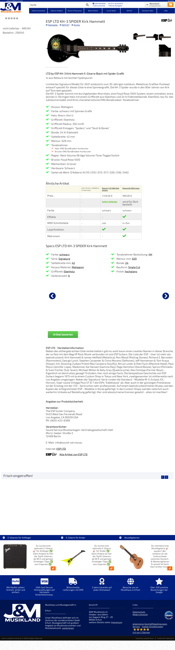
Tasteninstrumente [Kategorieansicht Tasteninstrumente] (38, 11)
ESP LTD (61, 448)
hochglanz (131, 271)
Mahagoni (78, 267)
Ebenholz (69, 271)
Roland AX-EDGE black (130, 188)
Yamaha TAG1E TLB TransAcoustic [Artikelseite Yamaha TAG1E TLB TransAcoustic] (109, 522)
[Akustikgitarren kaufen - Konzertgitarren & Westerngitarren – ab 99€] (169, 568)
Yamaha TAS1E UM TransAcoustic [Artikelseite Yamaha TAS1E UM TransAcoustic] (152, 522)
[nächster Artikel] (166, 296)
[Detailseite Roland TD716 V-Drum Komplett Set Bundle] (23, 502)
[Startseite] (14, 8)
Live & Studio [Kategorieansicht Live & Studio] (111, 11)
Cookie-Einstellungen (152, 626)
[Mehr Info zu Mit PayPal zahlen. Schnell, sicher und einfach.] (16, 587)
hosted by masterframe (145, 638)
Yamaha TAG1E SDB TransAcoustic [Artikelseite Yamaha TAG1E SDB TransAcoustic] (66, 522)
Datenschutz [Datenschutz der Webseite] (139, 612)
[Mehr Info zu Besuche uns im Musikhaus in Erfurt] (131, 586)
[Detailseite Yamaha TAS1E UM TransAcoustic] (152, 502)
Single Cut (134, 267)
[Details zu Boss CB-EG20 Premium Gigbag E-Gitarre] (124, 295)
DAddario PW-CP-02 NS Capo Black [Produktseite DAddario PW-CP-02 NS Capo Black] (60, 318)
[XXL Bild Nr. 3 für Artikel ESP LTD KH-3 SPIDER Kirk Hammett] (139, 37)
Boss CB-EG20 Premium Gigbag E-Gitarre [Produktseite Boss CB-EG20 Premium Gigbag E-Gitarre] (124, 318)
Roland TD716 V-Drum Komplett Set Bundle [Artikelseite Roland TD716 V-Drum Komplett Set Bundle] (23, 522)
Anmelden (171, 1)
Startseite (53, 25)
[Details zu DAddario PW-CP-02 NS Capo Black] (60, 295)
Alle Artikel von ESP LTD (73, 454)
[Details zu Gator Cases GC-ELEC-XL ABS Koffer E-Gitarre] (156, 295)
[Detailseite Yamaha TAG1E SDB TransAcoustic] (66, 502)
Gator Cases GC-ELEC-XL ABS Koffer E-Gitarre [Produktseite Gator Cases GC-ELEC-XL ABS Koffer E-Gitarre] (156, 318)
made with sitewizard (165, 638)
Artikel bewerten (63, 334)
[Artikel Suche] (57, 4)
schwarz (64, 254)
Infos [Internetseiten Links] (166, 11)
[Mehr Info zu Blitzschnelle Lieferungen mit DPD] (73, 586)
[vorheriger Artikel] (52, 296)
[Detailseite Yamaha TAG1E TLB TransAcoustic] (109, 502)
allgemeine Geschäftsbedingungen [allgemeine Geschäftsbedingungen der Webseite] (150, 624)
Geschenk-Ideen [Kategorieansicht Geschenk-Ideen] (147, 11)
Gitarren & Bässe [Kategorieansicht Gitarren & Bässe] (57, 11)
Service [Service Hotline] (136, 626)
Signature (64, 258)
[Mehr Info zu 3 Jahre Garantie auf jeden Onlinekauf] (102, 586)
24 (126, 262)
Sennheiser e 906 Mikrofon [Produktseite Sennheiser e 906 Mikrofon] (92, 317)
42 (73, 262)
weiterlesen (68, 628)
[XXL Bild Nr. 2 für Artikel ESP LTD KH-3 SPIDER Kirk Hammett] (152, 37)
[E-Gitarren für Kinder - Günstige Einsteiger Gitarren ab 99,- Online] (111, 568)
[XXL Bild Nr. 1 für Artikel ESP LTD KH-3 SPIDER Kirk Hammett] (165, 37)
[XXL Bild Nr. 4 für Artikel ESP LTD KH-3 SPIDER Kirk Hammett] (165, 51)
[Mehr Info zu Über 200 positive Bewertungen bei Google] (159, 587)
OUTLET (65, 25)
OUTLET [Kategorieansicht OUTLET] (129, 11)
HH (150, 254)
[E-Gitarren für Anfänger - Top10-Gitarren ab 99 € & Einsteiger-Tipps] (53, 568)
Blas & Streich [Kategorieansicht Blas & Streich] (93, 11)
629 (134, 258)
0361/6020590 (99, 3)
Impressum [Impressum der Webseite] (116, 622)
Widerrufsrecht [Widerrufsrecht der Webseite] (140, 614)
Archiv (77, 25)
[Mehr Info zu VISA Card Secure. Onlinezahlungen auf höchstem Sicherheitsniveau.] (44, 589)
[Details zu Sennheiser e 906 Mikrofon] (92, 295)
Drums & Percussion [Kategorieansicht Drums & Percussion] (75, 11)
